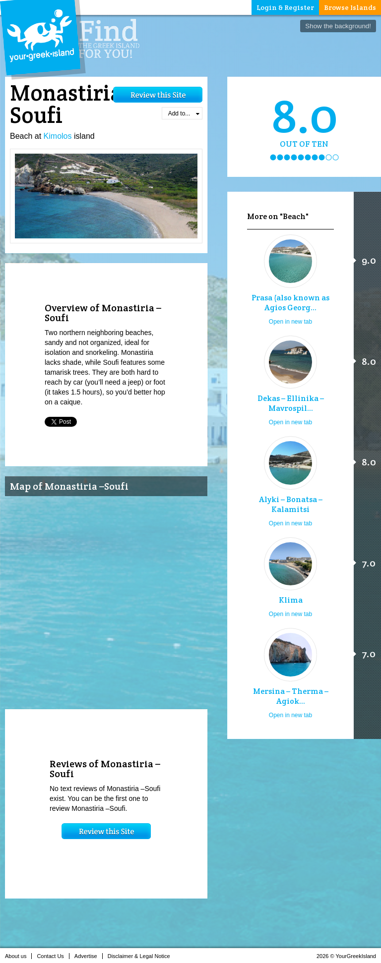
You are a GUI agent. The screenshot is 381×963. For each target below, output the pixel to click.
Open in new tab (290, 321)
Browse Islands (350, 7)
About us (18, 956)
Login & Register (285, 7)
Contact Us (53, 956)
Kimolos (58, 136)
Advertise (88, 956)
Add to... (183, 113)
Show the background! (338, 26)
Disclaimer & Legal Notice (142, 956)
